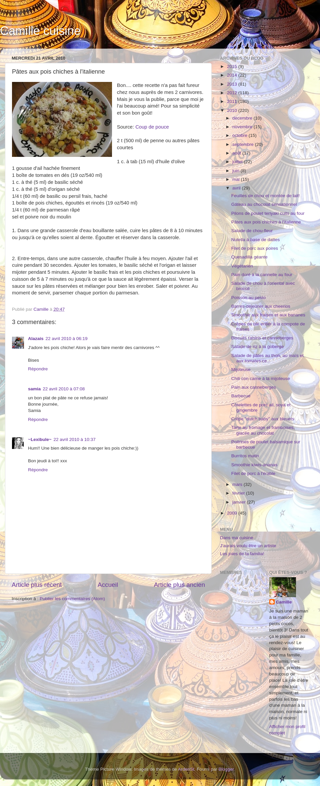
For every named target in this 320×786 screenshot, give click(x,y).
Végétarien (242, 265)
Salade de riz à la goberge (257, 346)
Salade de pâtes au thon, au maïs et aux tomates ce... (267, 358)
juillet (238, 161)
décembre (243, 118)
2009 (232, 513)
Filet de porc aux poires (254, 248)
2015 (232, 66)
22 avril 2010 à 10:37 (75, 439)
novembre (243, 126)
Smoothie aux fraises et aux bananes (268, 314)
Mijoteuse (241, 369)
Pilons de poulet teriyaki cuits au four (268, 213)
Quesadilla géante (249, 256)
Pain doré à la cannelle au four (261, 274)
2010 (232, 110)
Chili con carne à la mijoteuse (260, 378)
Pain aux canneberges (253, 387)
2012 (232, 92)
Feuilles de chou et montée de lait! (265, 195)
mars (238, 484)
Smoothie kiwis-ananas (254, 464)
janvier (239, 502)
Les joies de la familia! (242, 553)
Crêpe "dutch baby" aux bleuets (262, 418)
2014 (232, 75)
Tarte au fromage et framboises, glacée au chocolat (263, 430)
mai (236, 179)
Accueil (108, 584)
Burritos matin (245, 455)
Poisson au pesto (248, 297)
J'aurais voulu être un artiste (248, 545)
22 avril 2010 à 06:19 (67, 338)
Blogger (226, 769)
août (237, 153)
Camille (284, 601)
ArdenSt (186, 769)
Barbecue (241, 395)
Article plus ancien (179, 584)
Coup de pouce (152, 127)
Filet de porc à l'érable (253, 473)
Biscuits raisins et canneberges (262, 337)
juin (236, 170)
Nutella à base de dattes (255, 239)
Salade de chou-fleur (252, 230)
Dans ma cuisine (236, 537)
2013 (232, 84)
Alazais (36, 338)
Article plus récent (37, 584)
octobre (240, 135)
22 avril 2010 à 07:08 (64, 388)
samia (34, 388)
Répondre (38, 368)
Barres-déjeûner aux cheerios (260, 306)
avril (237, 188)
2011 (232, 101)
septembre (243, 144)
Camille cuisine (40, 31)
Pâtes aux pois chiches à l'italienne (266, 221)
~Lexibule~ (40, 439)
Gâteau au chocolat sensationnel (264, 204)
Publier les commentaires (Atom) (72, 598)
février (239, 493)
